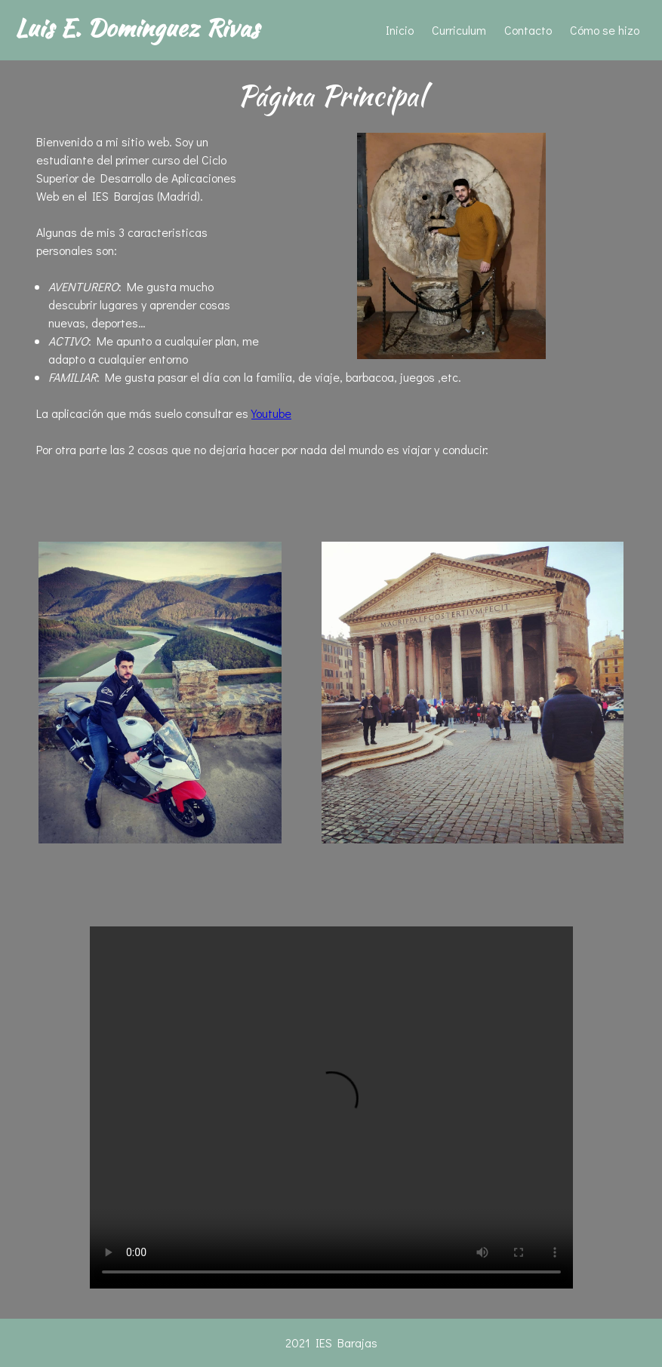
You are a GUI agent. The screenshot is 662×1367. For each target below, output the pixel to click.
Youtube (271, 413)
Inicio (400, 30)
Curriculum (459, 30)
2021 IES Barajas (331, 1342)
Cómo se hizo (604, 30)
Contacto (528, 30)
